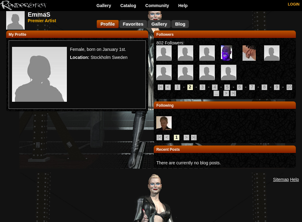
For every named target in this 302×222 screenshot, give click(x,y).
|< (160, 86)
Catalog (128, 5)
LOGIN (294, 4)
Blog (180, 24)
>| (233, 93)
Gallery (103, 5)
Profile (107, 24)
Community (157, 5)
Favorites (133, 24)
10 (289, 86)
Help (183, 5)
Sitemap (281, 179)
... (216, 93)
